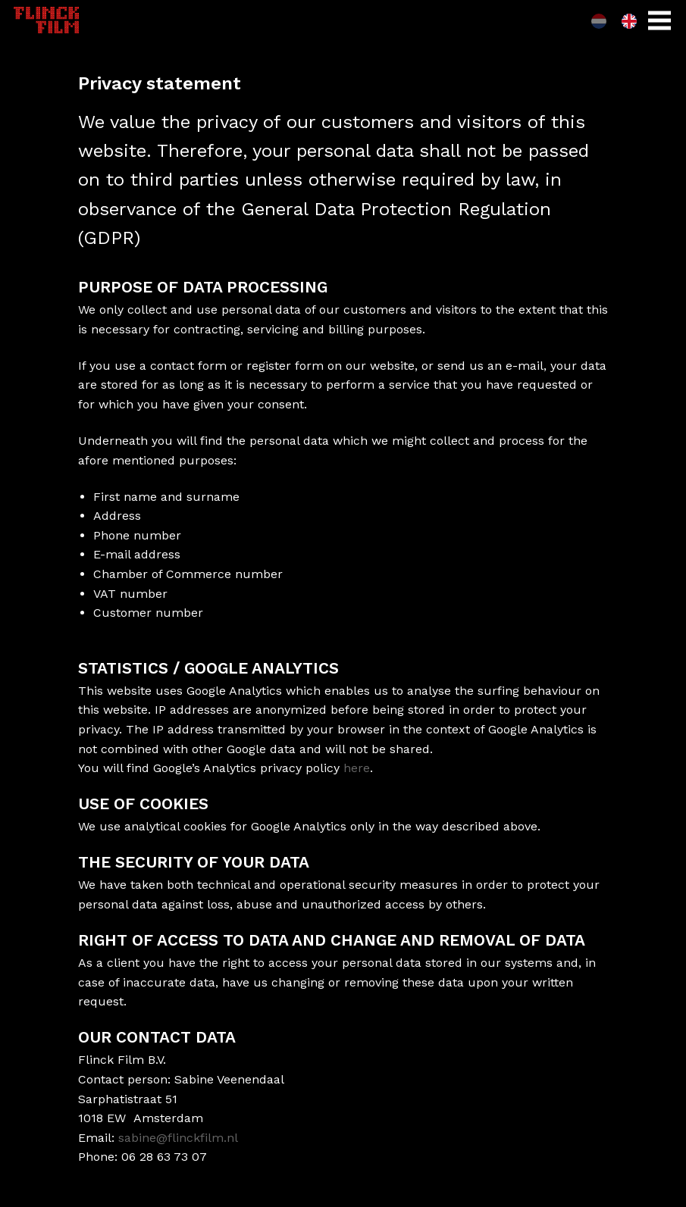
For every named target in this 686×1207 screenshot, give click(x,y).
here (356, 768)
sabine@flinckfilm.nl (178, 1137)
